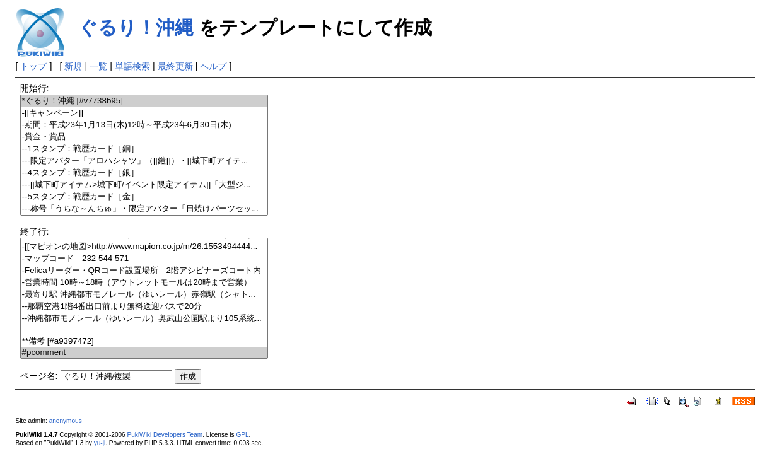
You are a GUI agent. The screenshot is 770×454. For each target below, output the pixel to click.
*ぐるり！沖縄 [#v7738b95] (144, 101)
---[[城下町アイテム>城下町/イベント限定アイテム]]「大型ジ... (144, 185)
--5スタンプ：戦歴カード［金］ (144, 197)
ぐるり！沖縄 (136, 27)
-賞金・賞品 (144, 137)
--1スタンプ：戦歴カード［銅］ (144, 149)
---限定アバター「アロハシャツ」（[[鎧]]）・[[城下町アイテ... (144, 161)
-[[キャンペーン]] (144, 113)
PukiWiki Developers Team (165, 434)
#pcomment (144, 352)
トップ (33, 66)
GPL (242, 434)
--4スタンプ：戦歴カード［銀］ (144, 173)
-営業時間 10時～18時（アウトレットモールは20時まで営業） (144, 283)
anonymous (65, 420)
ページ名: (39, 376)
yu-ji (99, 442)
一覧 (98, 66)
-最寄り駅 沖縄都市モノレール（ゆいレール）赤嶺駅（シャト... (144, 295)
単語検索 (132, 66)
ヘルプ (213, 66)
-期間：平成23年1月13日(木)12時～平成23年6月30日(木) (144, 125)
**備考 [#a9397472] (144, 341)
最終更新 (175, 66)
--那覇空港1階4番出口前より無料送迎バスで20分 (144, 307)
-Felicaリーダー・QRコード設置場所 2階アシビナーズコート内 (144, 271)
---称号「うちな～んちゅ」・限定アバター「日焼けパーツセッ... (144, 209)
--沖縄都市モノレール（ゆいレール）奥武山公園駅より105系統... (144, 319)
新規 (73, 66)
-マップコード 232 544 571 (144, 259)
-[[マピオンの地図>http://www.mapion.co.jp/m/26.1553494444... (144, 247)
